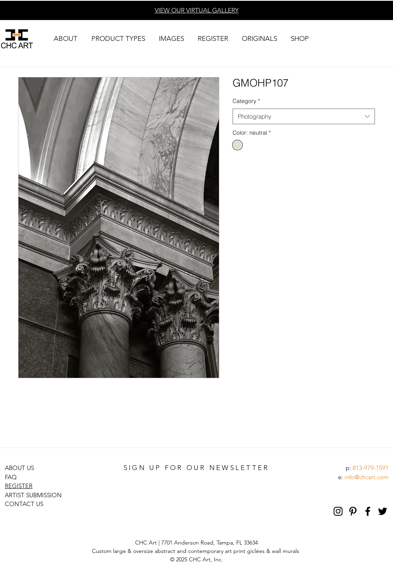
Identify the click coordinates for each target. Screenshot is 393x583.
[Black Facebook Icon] (368, 511)
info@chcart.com (366, 477)
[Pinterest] (353, 511)
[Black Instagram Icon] (338, 511)
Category (246, 101)
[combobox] (304, 116)
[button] (65, 38)
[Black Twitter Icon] (383, 511)
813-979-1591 (370, 468)
